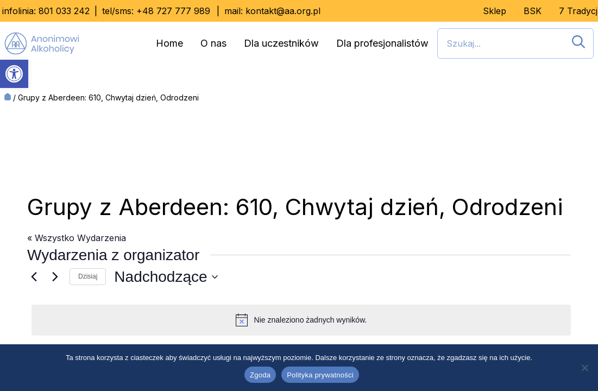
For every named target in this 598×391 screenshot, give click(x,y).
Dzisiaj (87, 276)
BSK (533, 10)
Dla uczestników (281, 43)
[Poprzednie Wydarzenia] (33, 276)
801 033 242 (64, 10)
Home (169, 43)
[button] (14, 74)
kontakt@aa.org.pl (283, 10)
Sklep (494, 10)
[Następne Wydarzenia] (54, 276)
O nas (213, 43)
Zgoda (260, 375)
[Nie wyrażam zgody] (584, 367)
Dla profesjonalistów (382, 43)
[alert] (301, 320)
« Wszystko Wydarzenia (76, 237)
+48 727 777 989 (173, 10)
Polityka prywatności (320, 375)
